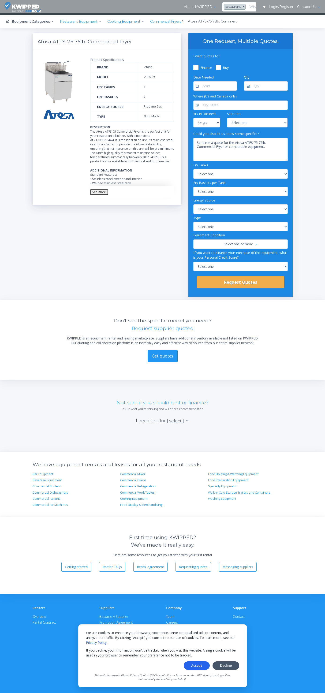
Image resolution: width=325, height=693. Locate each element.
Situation (233, 112)
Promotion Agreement (116, 620)
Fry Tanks (200, 163)
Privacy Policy (96, 642)
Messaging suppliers (237, 565)
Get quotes (162, 354)
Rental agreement (150, 565)
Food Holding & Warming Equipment (233, 472)
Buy (226, 66)
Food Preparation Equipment (228, 479)
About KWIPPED (72, 7)
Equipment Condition (209, 233)
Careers (172, 620)
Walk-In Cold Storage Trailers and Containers (239, 491)
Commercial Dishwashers (50, 491)
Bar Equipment (43, 472)
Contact (239, 615)
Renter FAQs (112, 565)
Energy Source (204, 198)
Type (197, 216)
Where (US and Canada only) (215, 95)
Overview (39, 615)
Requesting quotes (193, 565)
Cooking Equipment (133, 497)
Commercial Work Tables (137, 491)
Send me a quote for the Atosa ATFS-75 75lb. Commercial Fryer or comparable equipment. (240, 148)
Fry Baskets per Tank (209, 181)
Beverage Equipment (47, 479)
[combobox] (109, 7)
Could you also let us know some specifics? (226, 132)
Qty (246, 75)
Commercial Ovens (133, 479)
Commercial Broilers (47, 485)
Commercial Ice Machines (50, 503)
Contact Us (306, 7)
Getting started (76, 565)
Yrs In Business (204, 112)
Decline (226, 665)
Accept (196, 665)
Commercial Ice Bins (46, 497)
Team (170, 615)
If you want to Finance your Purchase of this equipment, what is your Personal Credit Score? (240, 253)
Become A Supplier (113, 615)
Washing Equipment (222, 497)
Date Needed (203, 75)
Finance (206, 66)
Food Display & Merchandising (141, 503)
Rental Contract (44, 620)
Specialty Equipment (222, 485)
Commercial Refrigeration (138, 485)
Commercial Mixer (132, 472)
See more (99, 190)
